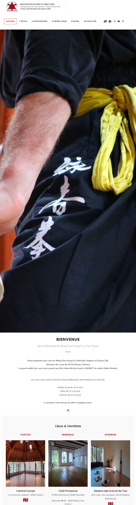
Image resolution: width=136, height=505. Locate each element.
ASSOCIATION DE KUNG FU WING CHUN (40, 6)
